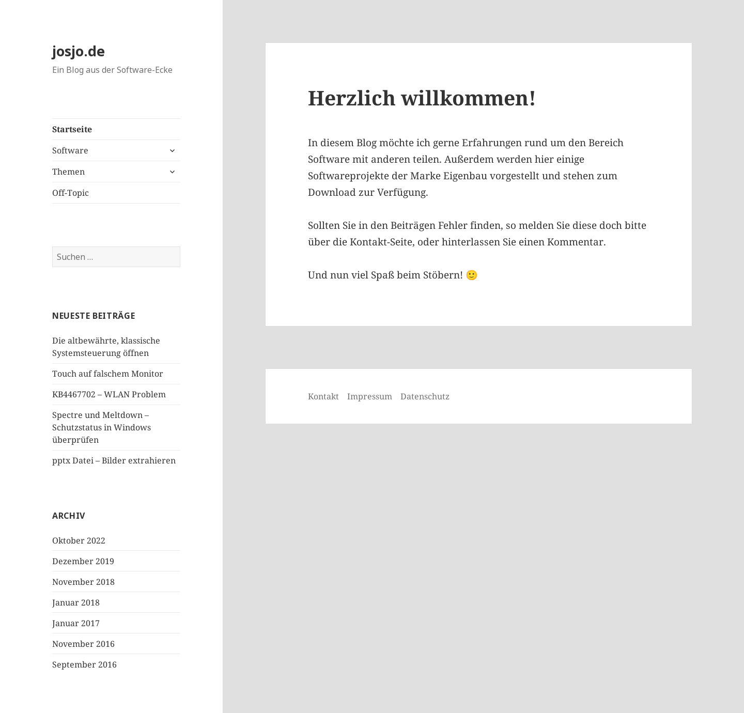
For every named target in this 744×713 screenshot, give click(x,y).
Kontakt (323, 396)
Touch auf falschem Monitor (107, 373)
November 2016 (83, 643)
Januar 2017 (76, 623)
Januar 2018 (76, 602)
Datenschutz (425, 396)
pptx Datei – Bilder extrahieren (114, 460)
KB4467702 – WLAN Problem (109, 394)
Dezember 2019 (83, 561)
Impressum (369, 396)
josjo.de (78, 50)
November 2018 (83, 581)
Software (70, 150)
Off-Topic (70, 192)
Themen (68, 171)
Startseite (72, 129)
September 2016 (84, 664)
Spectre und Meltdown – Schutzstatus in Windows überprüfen (101, 427)
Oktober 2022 (78, 540)
